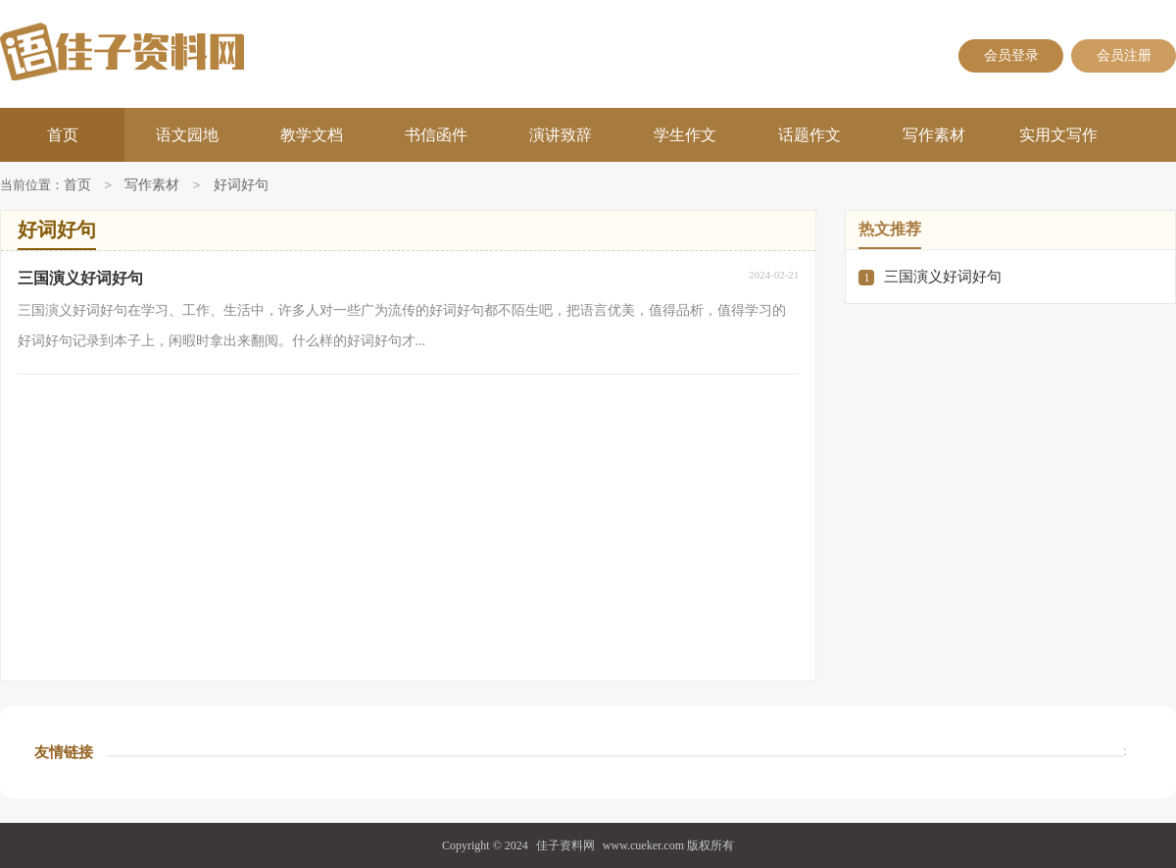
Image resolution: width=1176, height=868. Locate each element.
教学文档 (311, 135)
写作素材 (934, 135)
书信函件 (436, 135)
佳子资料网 (565, 845)
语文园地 (187, 135)
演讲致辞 (560, 135)
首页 (62, 135)
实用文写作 (1058, 135)
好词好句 (241, 186)
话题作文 (809, 135)
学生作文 (685, 135)
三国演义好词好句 (943, 276)
